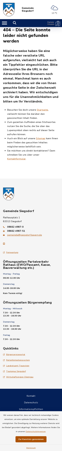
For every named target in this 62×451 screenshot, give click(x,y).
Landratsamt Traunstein (16, 365)
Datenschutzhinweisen (36, 431)
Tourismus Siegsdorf (14, 371)
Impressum (31, 448)
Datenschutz (31, 402)
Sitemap (40, 138)
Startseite (42, 109)
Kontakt (31, 395)
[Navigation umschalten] (4, 23)
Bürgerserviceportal (14, 354)
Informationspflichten (31, 409)
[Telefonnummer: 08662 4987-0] (31, 226)
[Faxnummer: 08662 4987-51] (31, 230)
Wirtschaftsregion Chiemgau (18, 377)
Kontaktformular (16, 158)
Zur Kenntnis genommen (31, 439)
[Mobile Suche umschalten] (14, 23)
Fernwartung (10, 252)
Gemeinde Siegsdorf (28, 9)
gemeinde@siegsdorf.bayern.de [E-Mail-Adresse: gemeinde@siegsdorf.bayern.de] (24, 235)
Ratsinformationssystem (16, 360)
